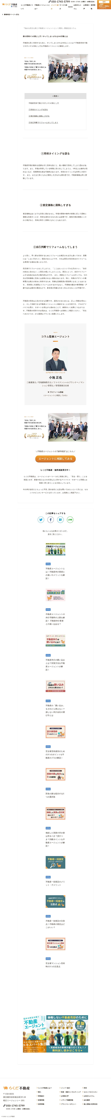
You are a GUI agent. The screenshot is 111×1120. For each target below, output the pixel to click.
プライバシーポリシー (68, 1104)
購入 (39, 1092)
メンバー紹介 (55, 7)
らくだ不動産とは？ (45, 1088)
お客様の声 (86, 7)
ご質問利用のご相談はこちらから (104, 4)
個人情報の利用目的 (90, 1104)
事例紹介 (41, 1096)
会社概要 (87, 1100)
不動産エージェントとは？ (42, 7)
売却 (85, 1088)
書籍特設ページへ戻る (11, 14)
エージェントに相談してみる (55, 458)
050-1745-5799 (60, 1)
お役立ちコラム (77, 7)
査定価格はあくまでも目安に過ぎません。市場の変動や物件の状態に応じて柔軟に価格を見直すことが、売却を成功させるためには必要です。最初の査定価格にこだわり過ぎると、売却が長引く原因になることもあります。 (55, 205)
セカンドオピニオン (90, 1092)
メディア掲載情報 (67, 1100)
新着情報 (41, 1100)
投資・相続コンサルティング (71, 1092)
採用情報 (93, 7)
